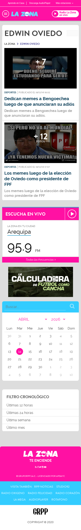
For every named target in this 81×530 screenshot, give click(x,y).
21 (19, 359)
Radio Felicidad (40, 493)
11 (60, 344)
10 (50, 344)
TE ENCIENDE (40, 461)
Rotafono (59, 500)
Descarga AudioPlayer (40, 3)
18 (60, 351)
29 (30, 367)
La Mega (20, 500)
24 (50, 359)
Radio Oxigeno (13, 493)
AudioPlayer (38, 500)
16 (40, 351)
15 (30, 351)
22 (30, 359)
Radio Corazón (68, 493)
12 (71, 344)
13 (9, 351)
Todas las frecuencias (40, 259)
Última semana (18, 420)
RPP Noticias (43, 487)
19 (71, 351)
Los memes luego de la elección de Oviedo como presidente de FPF (37, 179)
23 (40, 359)
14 (19, 351)
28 (20, 367)
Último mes (15, 428)
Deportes (10, 92)
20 (9, 359)
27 (9, 367)
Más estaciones (64, 3)
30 (40, 367)
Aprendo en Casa (16, 3)
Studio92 (63, 487)
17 (50, 351)
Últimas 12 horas (19, 405)
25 (60, 359)
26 (71, 359)
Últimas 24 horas (19, 413)
